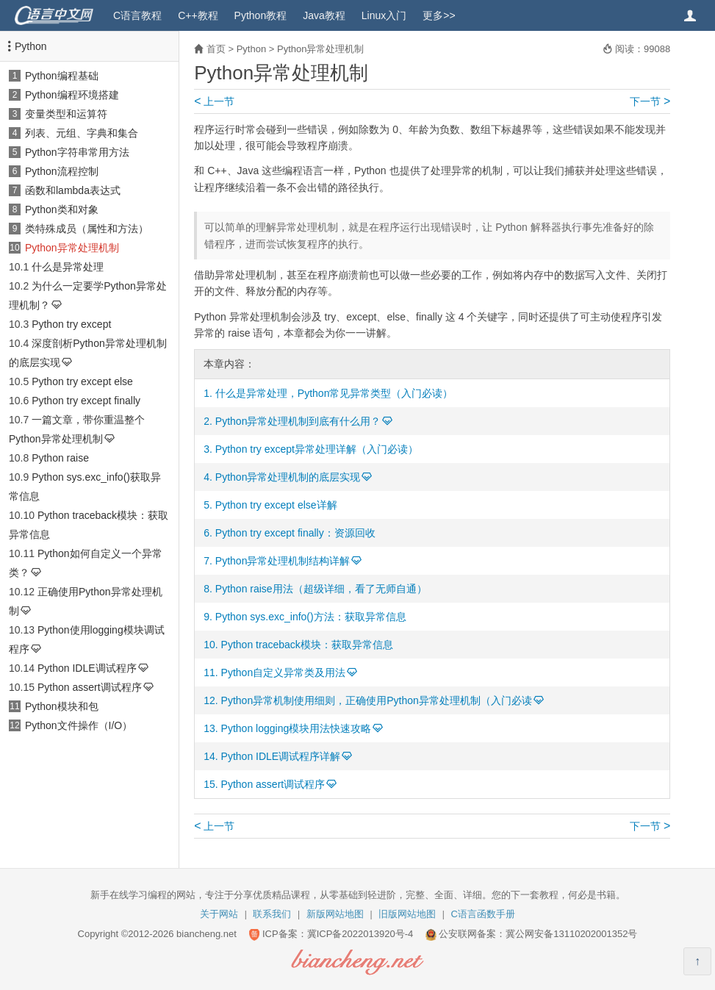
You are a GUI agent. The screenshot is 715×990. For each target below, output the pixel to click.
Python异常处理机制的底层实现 (288, 477)
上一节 (214, 101)
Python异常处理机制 (72, 248)
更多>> (439, 15)
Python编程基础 (61, 76)
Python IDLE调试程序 (87, 668)
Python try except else (82, 381)
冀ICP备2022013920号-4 (360, 933)
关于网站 (219, 913)
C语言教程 (137, 15)
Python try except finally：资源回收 (295, 533)
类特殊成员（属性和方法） (86, 228)
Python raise (60, 458)
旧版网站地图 (407, 913)
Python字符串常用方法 (77, 152)
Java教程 (324, 15)
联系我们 (272, 913)
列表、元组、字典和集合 (81, 133)
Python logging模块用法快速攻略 (296, 728)
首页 (216, 48)
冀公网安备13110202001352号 (571, 933)
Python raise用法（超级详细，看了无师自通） (321, 589)
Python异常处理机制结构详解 (283, 561)
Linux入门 (384, 15)
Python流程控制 (61, 171)
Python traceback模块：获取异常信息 (307, 644)
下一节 (650, 101)
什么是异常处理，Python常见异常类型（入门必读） (334, 393)
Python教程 (260, 15)
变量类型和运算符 (66, 114)
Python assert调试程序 (89, 687)
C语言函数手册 (483, 913)
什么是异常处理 (68, 267)
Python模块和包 (61, 706)
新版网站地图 (335, 913)
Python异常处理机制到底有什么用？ (298, 421)
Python (31, 46)
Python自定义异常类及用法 (283, 672)
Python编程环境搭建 (72, 95)
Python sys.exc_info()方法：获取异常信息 (310, 617)
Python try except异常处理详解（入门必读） (316, 449)
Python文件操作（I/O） (78, 725)
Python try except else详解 (276, 505)
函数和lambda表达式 (73, 190)
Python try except (71, 324)
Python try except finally (86, 400)
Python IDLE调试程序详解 (281, 756)
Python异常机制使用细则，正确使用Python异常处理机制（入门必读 (376, 700)
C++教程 (198, 15)
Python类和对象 (61, 209)
